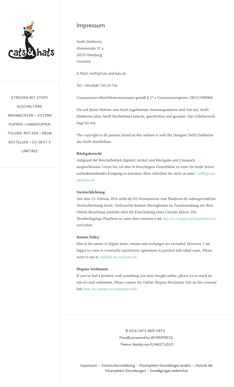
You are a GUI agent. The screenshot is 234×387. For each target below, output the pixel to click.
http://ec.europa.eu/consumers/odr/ (190, 218)
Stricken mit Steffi (29, 98)
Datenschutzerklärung (118, 365)
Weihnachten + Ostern (30, 115)
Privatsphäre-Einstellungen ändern (165, 365)
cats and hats (31, 39)
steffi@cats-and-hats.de (118, 257)
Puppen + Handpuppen (30, 124)
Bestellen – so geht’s (30, 142)
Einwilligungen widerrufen (169, 371)
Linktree (30, 151)
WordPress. (162, 338)
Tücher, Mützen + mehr (30, 133)
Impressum (88, 365)
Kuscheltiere (29, 107)
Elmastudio (161, 344)
